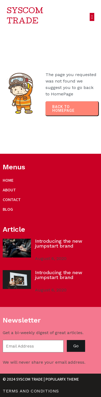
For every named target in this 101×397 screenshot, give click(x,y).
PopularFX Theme (62, 379)
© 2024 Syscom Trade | (24, 379)
